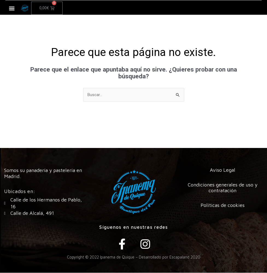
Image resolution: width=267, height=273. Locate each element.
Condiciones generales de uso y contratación (222, 188)
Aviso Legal (222, 170)
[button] (11, 8)
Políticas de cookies (223, 205)
